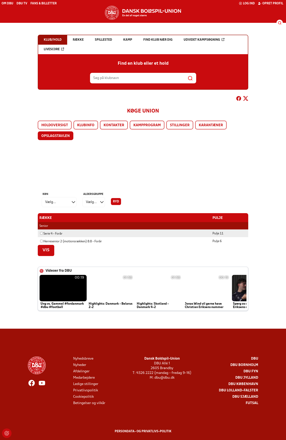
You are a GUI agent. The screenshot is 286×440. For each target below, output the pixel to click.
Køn (45, 194)
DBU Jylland (246, 377)
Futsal (252, 403)
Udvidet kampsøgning (204, 39)
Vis (46, 250)
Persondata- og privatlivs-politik (143, 431)
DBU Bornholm (244, 365)
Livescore (54, 49)
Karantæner (211, 125)
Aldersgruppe (93, 194)
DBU (254, 358)
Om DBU (7, 3)
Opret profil (270, 3)
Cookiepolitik (83, 397)
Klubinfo (85, 125)
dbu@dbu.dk (164, 377)
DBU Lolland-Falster (238, 390)
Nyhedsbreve (83, 358)
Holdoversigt (54, 125)
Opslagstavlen (55, 136)
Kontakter (114, 125)
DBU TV (21, 3)
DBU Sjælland (245, 397)
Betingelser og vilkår (89, 403)
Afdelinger (81, 371)
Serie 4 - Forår (51, 233)
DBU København (243, 384)
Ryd (116, 201)
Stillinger (180, 125)
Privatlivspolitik (85, 390)
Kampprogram (147, 125)
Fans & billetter (43, 3)
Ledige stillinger (85, 384)
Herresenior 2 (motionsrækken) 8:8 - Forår (71, 241)
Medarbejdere (84, 377)
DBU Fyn (250, 371)
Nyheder (79, 365)
